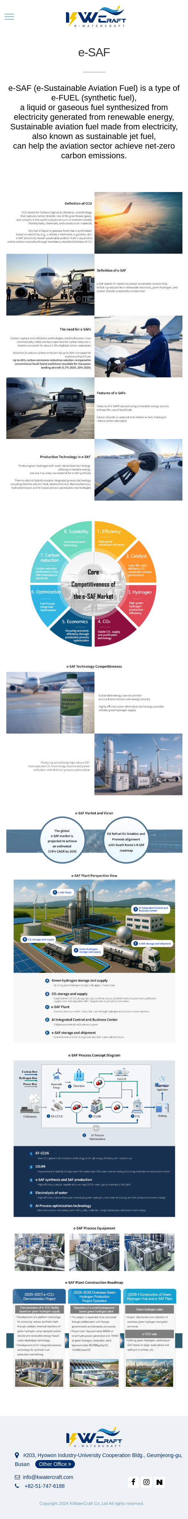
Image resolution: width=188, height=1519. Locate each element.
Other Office (55, 1464)
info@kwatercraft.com (44, 1477)
